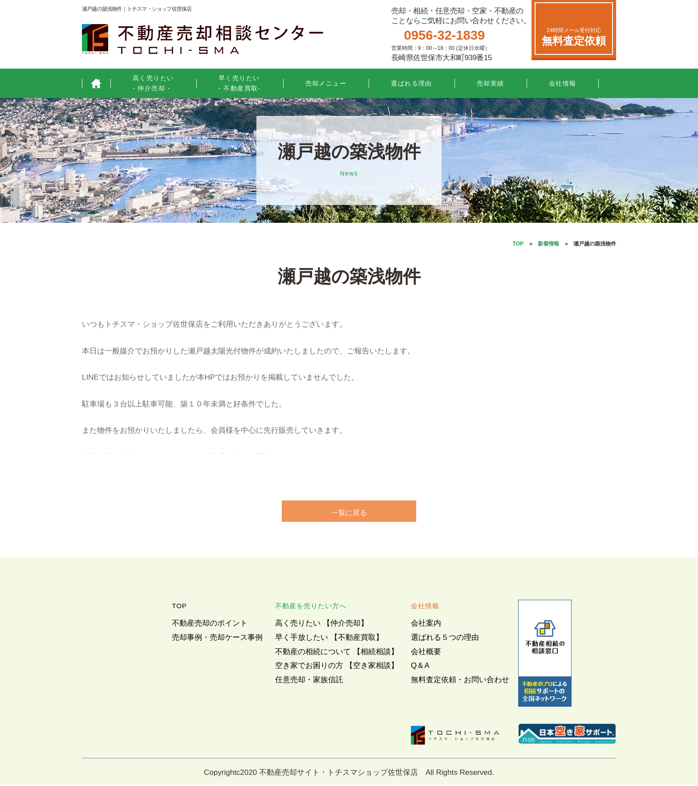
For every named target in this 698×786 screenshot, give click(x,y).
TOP (518, 244)
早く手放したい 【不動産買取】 (329, 639)
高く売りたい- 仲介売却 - (153, 83)
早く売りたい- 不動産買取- (240, 83)
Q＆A (420, 667)
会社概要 (426, 653)
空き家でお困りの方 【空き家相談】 (336, 667)
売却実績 (490, 83)
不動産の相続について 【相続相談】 (336, 653)
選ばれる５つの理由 (445, 639)
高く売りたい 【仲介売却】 (321, 624)
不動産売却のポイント (210, 624)
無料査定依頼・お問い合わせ (460, 681)
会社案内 (426, 624)
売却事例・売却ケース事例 (217, 639)
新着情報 (548, 244)
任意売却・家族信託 (309, 681)
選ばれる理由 (411, 83)
